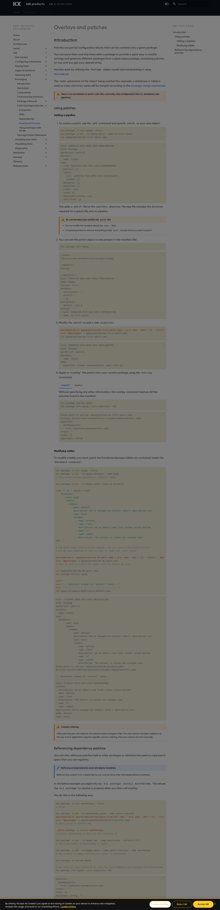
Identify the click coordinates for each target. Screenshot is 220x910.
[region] (110, 904)
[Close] (214, 903)
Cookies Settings (160, 904)
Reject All (182, 904)
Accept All (203, 904)
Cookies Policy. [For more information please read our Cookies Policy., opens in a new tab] (68, 906)
